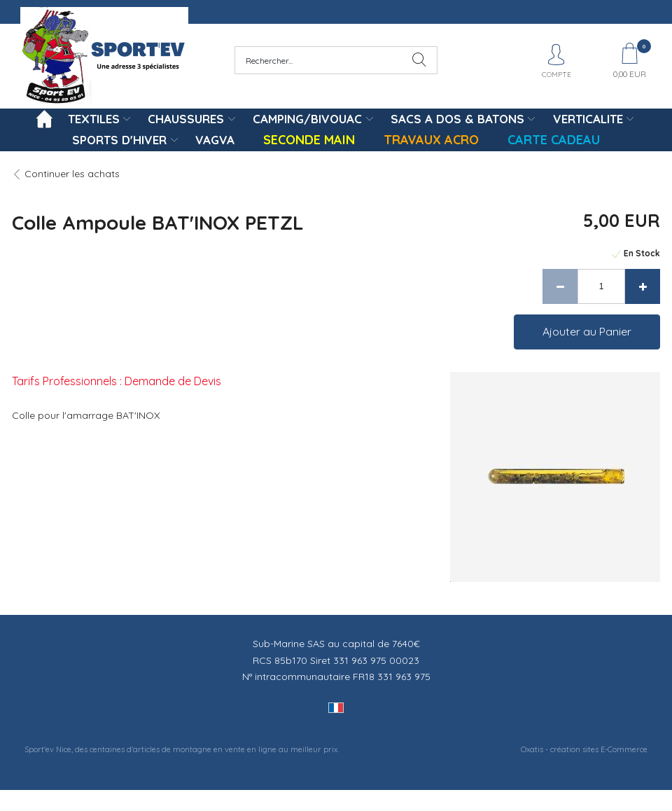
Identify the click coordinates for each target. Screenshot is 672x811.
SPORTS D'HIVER (119, 139)
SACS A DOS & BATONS (457, 118)
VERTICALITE (588, 118)
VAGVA (214, 139)
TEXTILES (94, 118)
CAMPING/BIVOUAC (307, 118)
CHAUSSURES (186, 118)
